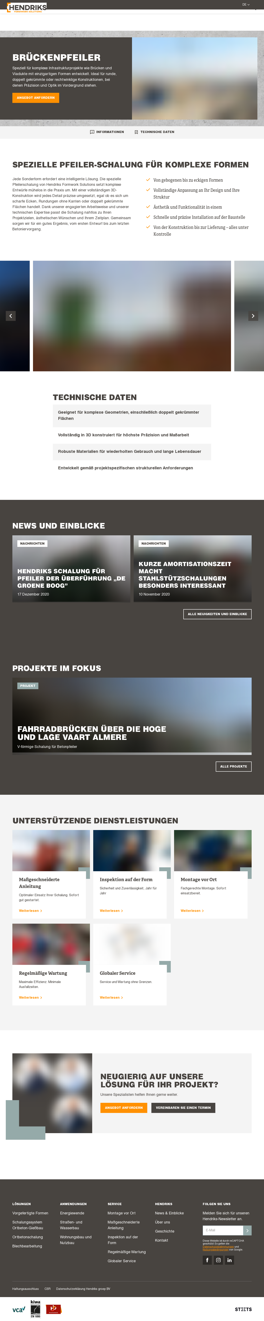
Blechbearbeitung (27, 1246)
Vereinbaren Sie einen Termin (183, 1108)
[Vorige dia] (11, 316)
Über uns (227, 20)
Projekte (167, 20)
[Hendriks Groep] (32, 20)
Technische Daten (154, 132)
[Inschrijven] (247, 1230)
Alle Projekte (233, 766)
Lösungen (119, 20)
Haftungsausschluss (25, 1289)
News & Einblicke (196, 20)
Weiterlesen (31, 911)
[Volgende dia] (253, 316)
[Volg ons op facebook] (207, 1260)
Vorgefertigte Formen (30, 1213)
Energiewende (72, 1213)
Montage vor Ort (122, 1213)
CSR (48, 1289)
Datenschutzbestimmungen (218, 1247)
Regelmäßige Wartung (127, 1252)
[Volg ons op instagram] (218, 1260)
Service (144, 20)
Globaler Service (122, 1261)
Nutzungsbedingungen (216, 1250)
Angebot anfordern (36, 98)
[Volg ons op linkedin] (229, 1260)
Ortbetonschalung (27, 1237)
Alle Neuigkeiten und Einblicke (217, 614)
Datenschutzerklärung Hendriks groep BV (83, 1289)
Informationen (107, 132)
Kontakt (161, 1241)
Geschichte (164, 1232)
